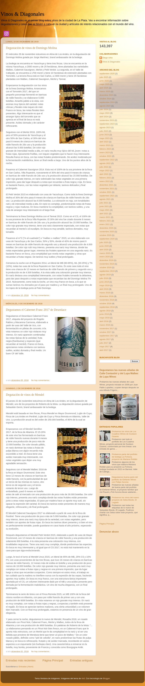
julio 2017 (104, 343)
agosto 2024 (105, 106)
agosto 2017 (105, 339)
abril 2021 (104, 213)
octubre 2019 (105, 267)
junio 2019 (104, 282)
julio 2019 (104, 278)
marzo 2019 (105, 293)
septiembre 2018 (107, 307)
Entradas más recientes (21, 660)
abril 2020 (104, 249)
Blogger (106, 678)
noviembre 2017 (107, 328)
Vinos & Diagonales (22, 14)
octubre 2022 (105, 156)
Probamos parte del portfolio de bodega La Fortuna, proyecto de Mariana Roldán (124, 456)
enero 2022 (105, 181)
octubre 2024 (105, 99)
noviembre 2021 (107, 188)
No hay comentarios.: (41, 295)
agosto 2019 (105, 275)
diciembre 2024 (106, 95)
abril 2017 (104, 350)
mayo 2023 (105, 138)
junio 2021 (104, 206)
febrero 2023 (105, 149)
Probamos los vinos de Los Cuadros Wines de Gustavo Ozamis (124, 433)
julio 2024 (104, 109)
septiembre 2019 (107, 271)
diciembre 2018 (106, 296)
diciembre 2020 (106, 228)
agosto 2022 (105, 163)
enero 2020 (105, 257)
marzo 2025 (105, 91)
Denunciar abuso (109, 531)
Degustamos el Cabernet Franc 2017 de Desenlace (36, 309)
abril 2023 (104, 142)
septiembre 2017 (107, 336)
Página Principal (52, 660)
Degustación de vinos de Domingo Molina (31, 48)
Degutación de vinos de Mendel (25, 394)
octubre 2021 (105, 192)
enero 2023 (105, 152)
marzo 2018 (105, 325)
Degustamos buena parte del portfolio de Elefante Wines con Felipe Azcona (125, 479)
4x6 (83, 678)
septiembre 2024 (107, 102)
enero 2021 (105, 224)
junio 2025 (104, 81)
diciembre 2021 (106, 185)
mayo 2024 (105, 113)
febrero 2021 (105, 221)
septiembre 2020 (107, 239)
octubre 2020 (105, 235)
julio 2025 (104, 77)
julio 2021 (104, 203)
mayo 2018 (105, 318)
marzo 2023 (105, 145)
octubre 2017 (105, 332)
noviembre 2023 (107, 120)
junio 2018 (104, 314)
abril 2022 (104, 174)
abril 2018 (104, 321)
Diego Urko (108, 58)
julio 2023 (104, 131)
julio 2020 (104, 242)
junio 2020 (104, 246)
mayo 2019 (105, 285)
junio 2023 (104, 135)
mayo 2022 (105, 170)
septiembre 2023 (107, 124)
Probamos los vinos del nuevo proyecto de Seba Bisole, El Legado (125, 499)
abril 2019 (104, 289)
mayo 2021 (105, 210)
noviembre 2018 (107, 300)
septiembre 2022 (107, 160)
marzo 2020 (105, 253)
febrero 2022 (105, 178)
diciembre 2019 (106, 260)
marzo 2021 (105, 217)
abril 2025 (104, 88)
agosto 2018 (105, 311)
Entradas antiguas (81, 660)
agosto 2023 (105, 127)
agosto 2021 (105, 199)
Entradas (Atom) (26, 666)
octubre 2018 (105, 303)
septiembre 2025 (107, 73)
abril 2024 (104, 117)
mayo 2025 (105, 84)
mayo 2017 (105, 346)
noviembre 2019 (107, 264)
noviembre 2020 (107, 231)
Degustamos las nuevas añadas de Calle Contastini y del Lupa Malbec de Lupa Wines (119, 373)
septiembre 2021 (107, 196)
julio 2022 (104, 167)
